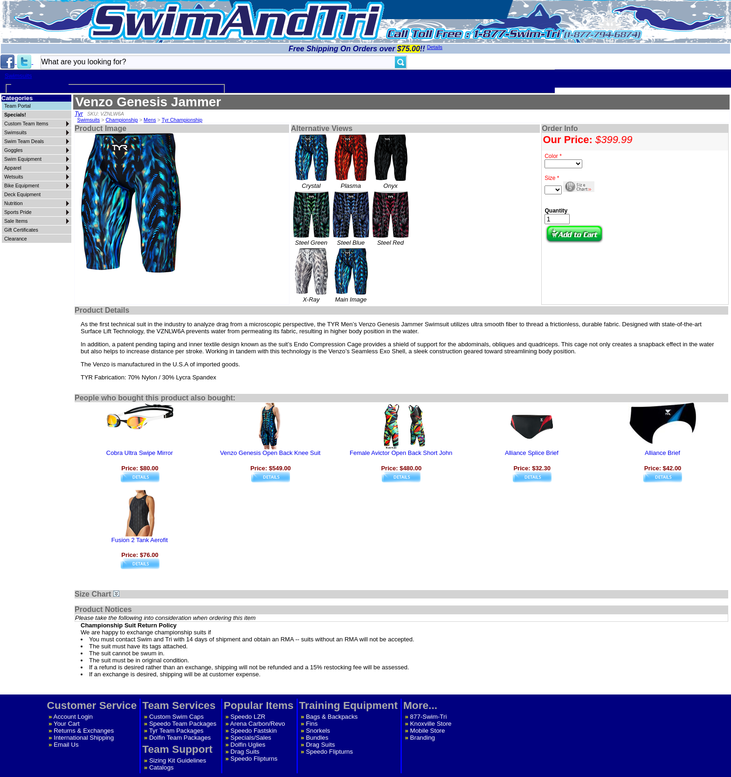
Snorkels (318, 730)
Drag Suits (244, 751)
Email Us (66, 744)
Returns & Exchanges (84, 730)
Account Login (73, 716)
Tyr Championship (182, 120)
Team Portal (17, 106)
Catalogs (161, 767)
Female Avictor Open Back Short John (401, 452)
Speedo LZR (247, 716)
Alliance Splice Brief (532, 452)
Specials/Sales (250, 737)
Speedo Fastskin (253, 730)
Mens (150, 120)
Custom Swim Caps (176, 716)
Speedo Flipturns (253, 758)
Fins (311, 723)
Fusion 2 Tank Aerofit (139, 539)
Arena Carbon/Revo (257, 723)
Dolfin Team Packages (180, 737)
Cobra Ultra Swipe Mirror (139, 452)
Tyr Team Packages (176, 730)
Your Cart (67, 723)
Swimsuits (18, 75)
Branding (422, 737)
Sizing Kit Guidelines (177, 760)
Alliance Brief (662, 452)
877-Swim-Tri (428, 716)
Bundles (317, 737)
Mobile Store (427, 730)
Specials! (15, 114)
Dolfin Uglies (247, 744)
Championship (122, 120)
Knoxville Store (431, 723)
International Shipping (84, 737)
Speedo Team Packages (182, 723)
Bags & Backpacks (332, 716)
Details (434, 47)
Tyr (79, 113)
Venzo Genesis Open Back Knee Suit (270, 452)
